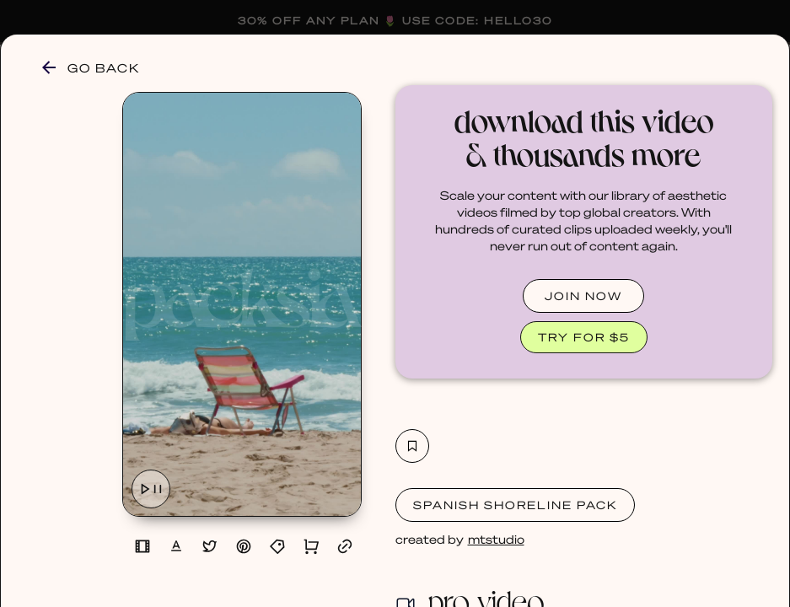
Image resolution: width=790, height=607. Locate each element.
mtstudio (496, 538)
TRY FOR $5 (584, 337)
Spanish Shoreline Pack (515, 504)
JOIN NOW (583, 295)
